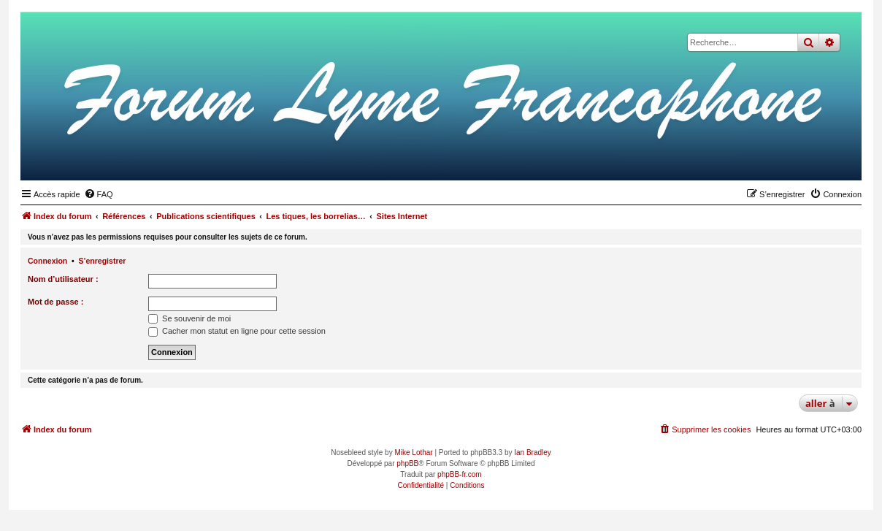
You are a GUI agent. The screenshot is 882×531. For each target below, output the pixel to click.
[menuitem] (98, 194)
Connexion (47, 260)
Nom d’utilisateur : (63, 279)
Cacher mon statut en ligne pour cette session (237, 330)
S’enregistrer (102, 260)
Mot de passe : (55, 301)
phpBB (407, 463)
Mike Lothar (413, 452)
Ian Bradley (532, 452)
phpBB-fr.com (459, 474)
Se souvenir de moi (189, 318)
